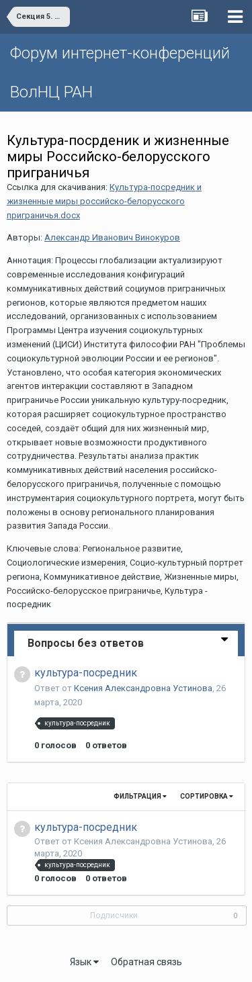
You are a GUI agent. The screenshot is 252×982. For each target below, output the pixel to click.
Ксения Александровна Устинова (143, 688)
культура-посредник (85, 672)
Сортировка (206, 796)
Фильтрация (140, 796)
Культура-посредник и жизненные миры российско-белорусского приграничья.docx (104, 201)
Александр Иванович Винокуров (112, 237)
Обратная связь (146, 961)
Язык (84, 961)
